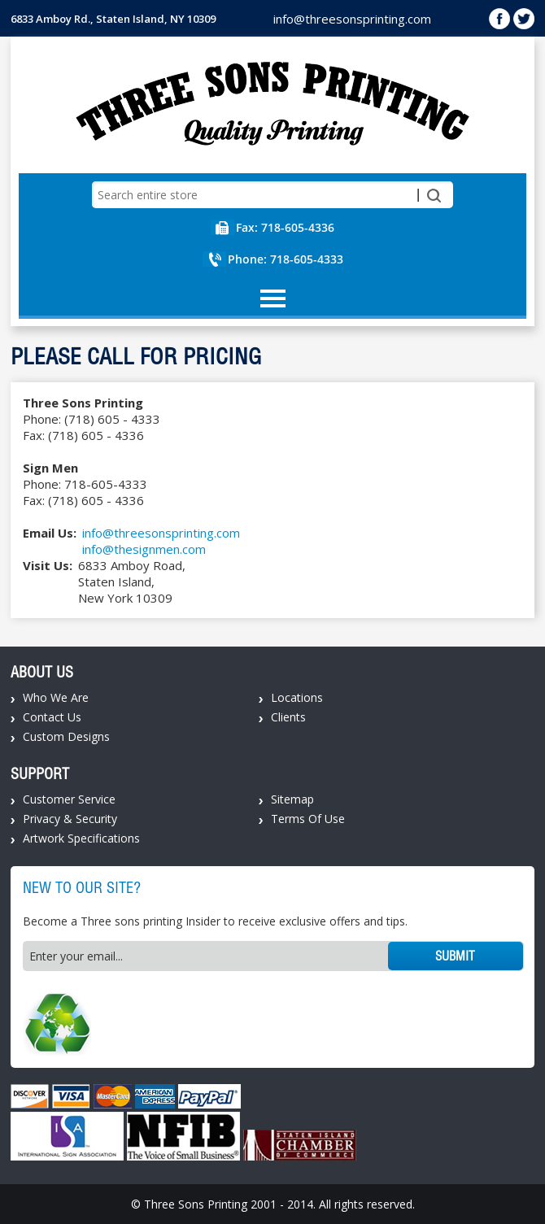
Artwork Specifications (81, 838)
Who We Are (56, 697)
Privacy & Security (70, 818)
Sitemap (292, 799)
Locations (297, 697)
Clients (288, 717)
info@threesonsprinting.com (352, 19)
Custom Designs (66, 736)
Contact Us (52, 717)
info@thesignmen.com (144, 549)
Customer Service (69, 799)
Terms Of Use (308, 818)
